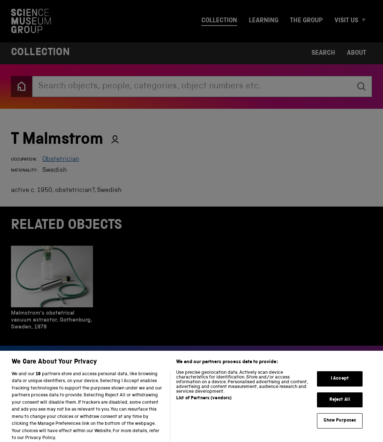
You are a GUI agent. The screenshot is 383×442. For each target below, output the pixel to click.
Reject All (339, 404)
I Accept (340, 383)
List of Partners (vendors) (204, 402)
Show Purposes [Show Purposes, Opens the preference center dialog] (340, 425)
